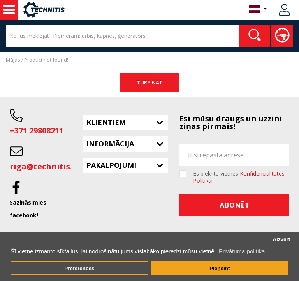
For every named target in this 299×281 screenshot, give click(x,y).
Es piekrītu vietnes (239, 177)
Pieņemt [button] (219, 268)
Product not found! (46, 59)
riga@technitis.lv (44, 166)
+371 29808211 (36, 130)
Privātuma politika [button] (242, 251)
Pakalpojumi (111, 165)
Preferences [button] (79, 268)
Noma (9, 10)
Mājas (13, 59)
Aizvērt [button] (281, 239)
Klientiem (106, 122)
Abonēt (235, 205)
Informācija (110, 143)
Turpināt (150, 82)
